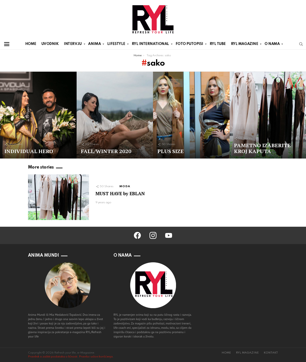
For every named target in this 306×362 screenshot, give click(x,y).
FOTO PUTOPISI (189, 44)
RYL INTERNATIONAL (150, 44)
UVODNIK (50, 44)
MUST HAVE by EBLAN (120, 193)
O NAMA (272, 44)
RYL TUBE (218, 44)
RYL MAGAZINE (244, 44)
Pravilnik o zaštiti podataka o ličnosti (52, 356)
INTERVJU (73, 44)
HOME (30, 44)
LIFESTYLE (116, 44)
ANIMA (94, 44)
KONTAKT (271, 352)
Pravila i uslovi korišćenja (96, 356)
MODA (124, 186)
